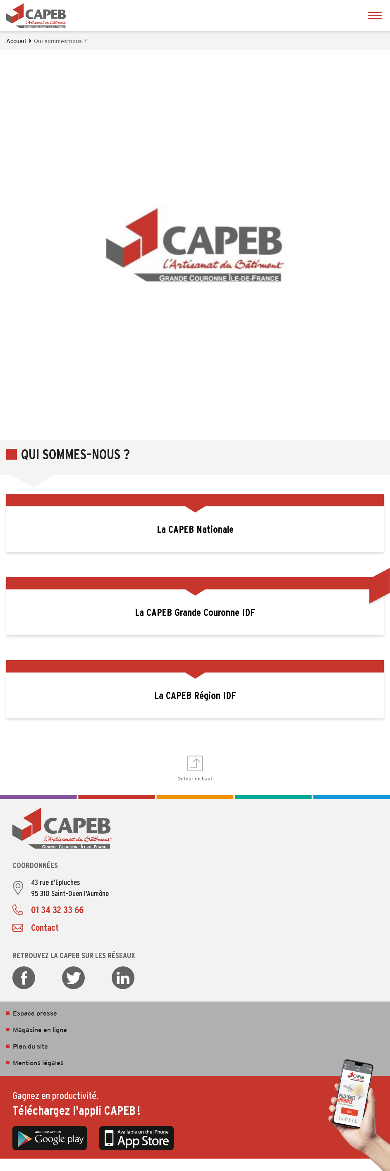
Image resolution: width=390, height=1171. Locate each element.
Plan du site (30, 1047)
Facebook (23, 977)
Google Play (49, 1138)
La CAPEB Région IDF (195, 695)
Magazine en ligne (40, 1030)
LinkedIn (123, 977)
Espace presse (35, 1014)
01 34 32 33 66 (57, 910)
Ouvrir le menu (374, 15)
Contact (45, 928)
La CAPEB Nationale (195, 529)
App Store (136, 1138)
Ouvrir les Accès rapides (379, 585)
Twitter (73, 977)
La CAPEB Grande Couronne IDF (195, 612)
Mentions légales (38, 1063)
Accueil (16, 41)
